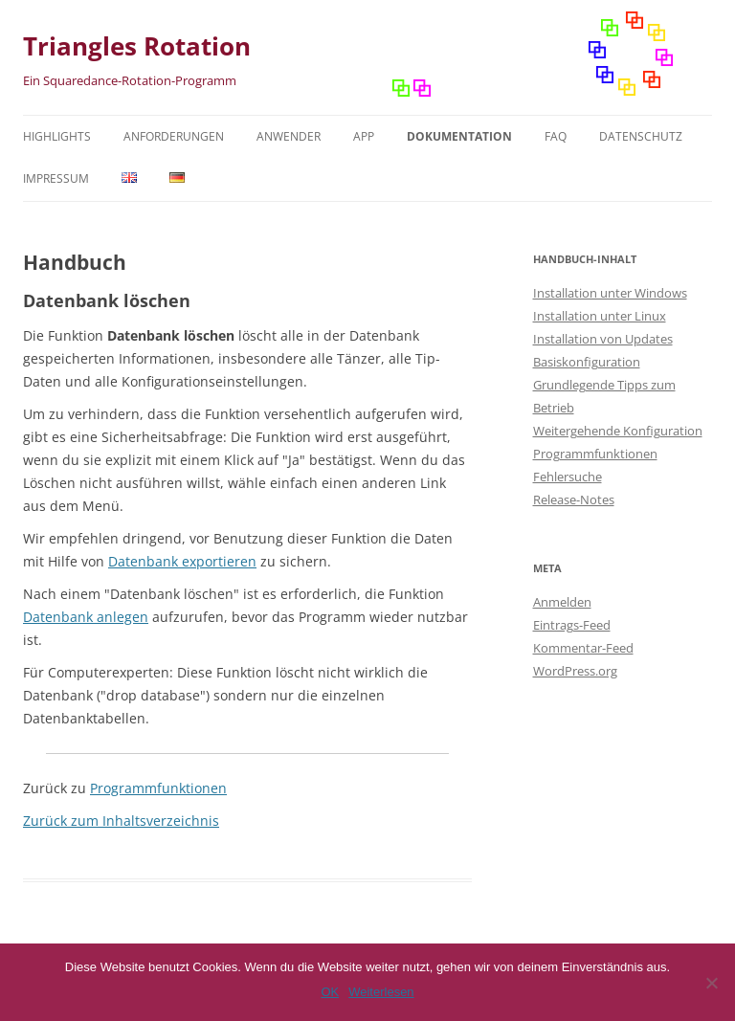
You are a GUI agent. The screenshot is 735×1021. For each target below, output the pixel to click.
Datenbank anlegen (85, 617)
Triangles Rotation (137, 46)
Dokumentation (459, 136)
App (363, 136)
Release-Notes (573, 499)
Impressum (56, 178)
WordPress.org (575, 670)
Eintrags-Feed (572, 624)
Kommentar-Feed (583, 647)
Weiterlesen (380, 992)
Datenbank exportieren (182, 561)
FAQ (556, 136)
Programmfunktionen (158, 788)
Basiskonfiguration (586, 361)
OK (330, 992)
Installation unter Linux (599, 315)
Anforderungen (173, 136)
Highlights (57, 136)
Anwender (288, 136)
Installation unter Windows (610, 292)
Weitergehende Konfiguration (617, 430)
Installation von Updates (603, 338)
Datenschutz (640, 136)
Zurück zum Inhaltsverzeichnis (121, 820)
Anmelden (562, 601)
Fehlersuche (567, 476)
